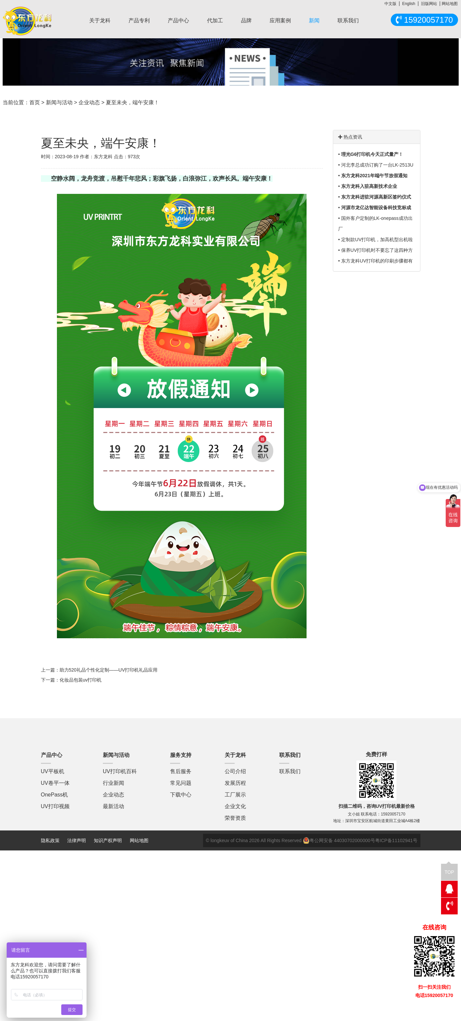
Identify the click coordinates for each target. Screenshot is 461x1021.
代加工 (215, 20)
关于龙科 (100, 20)
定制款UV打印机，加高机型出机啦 (377, 239)
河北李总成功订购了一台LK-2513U (377, 165)
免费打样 (376, 754)
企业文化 (235, 806)
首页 (34, 102)
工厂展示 (235, 794)
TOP (449, 869)
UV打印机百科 (120, 771)
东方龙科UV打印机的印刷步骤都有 (377, 260)
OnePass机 (54, 794)
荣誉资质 (235, 818)
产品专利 (139, 20)
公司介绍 (235, 771)
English (408, 3)
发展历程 (235, 783)
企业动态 (89, 102)
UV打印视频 (55, 806)
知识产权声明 (108, 840)
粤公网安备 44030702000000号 (339, 840)
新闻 (314, 20)
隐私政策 (50, 840)
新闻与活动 (59, 102)
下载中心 (180, 794)
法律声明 (77, 840)
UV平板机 (52, 771)
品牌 (246, 20)
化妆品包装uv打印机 (81, 680)
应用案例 (280, 20)
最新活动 (113, 806)
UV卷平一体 (55, 783)
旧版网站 (429, 3)
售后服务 (180, 771)
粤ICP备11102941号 (396, 840)
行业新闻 (113, 783)
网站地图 (450, 3)
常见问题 (180, 783)
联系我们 (348, 20)
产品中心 (178, 20)
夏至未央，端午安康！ (132, 102)
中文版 (390, 3)
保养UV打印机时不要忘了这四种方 (377, 250)
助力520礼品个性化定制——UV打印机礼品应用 (109, 670)
